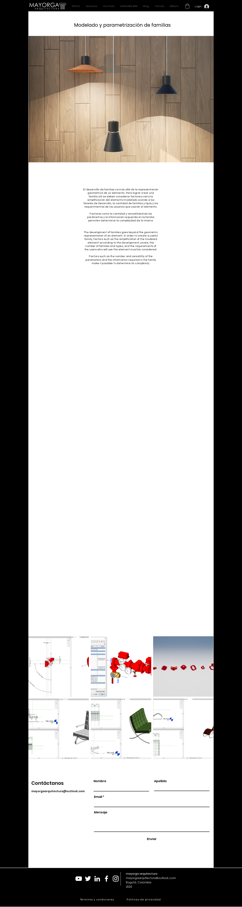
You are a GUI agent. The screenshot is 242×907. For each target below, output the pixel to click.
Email (98, 796)
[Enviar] (151, 839)
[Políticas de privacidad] (144, 899)
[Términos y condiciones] (97, 899)
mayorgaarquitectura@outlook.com (58, 791)
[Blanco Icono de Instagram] (116, 879)
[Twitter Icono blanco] (88, 879)
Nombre (100, 781)
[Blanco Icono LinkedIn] (97, 879)
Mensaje (100, 812)
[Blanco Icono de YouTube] (79, 879)
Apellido (160, 781)
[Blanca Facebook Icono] (106, 879)
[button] (187, 6)
